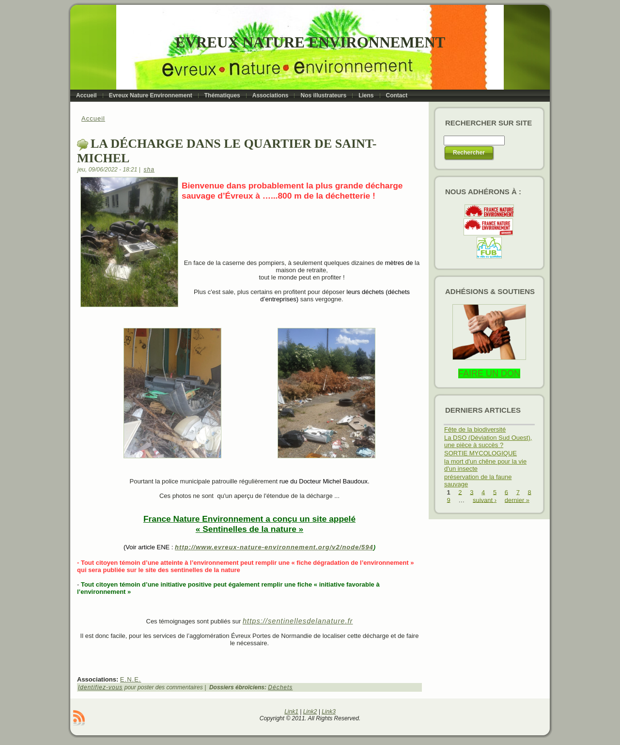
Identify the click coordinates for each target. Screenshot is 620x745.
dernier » (517, 499)
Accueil (93, 118)
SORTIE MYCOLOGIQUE (480, 453)
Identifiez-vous (100, 687)
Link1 (291, 711)
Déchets (280, 687)
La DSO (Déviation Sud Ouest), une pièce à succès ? (488, 441)
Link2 (310, 711)
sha (149, 169)
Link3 (329, 711)
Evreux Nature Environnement (310, 42)
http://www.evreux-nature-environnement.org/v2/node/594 (274, 547)
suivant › (484, 499)
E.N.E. (130, 679)
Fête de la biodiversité (475, 429)
